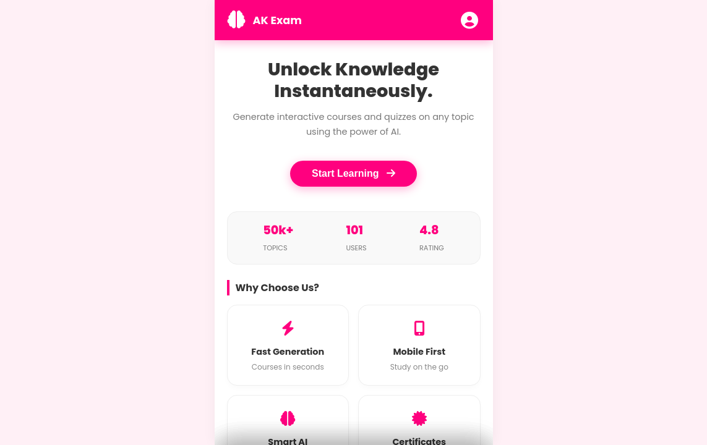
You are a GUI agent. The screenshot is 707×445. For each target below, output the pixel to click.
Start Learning (353, 173)
